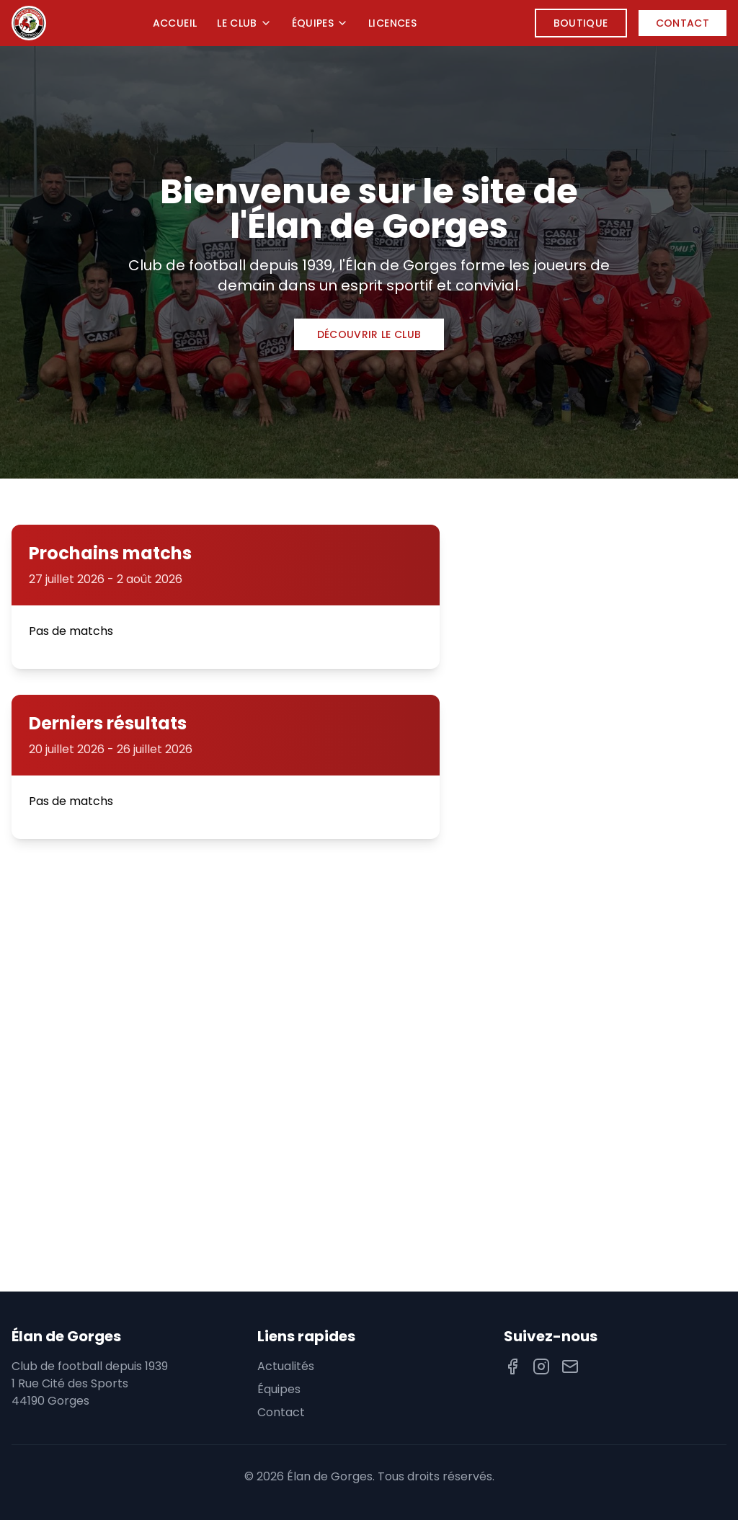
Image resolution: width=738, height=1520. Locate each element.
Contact (682, 23)
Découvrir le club (369, 334)
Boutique (581, 23)
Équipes (320, 23)
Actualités (285, 1366)
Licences (392, 23)
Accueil (175, 23)
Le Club (244, 23)
